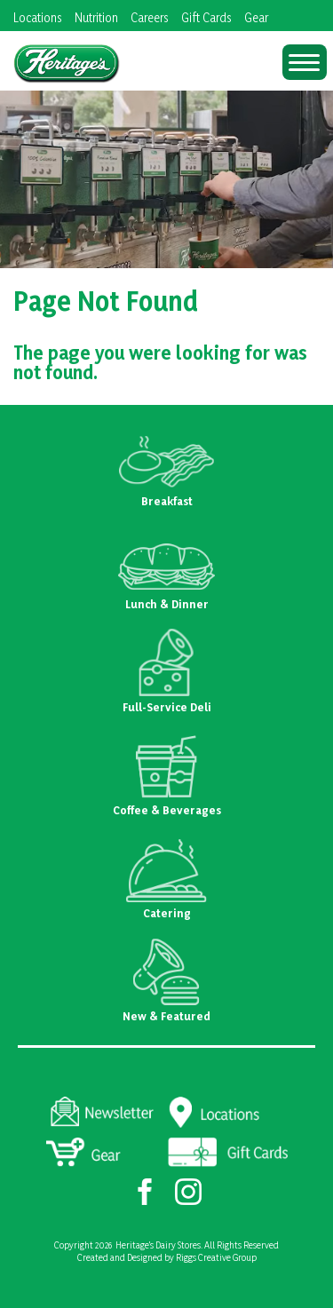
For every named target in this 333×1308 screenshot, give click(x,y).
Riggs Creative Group (216, 1257)
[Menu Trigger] (304, 62)
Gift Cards (206, 17)
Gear (256, 17)
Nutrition (96, 17)
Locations (37, 17)
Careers (150, 17)
